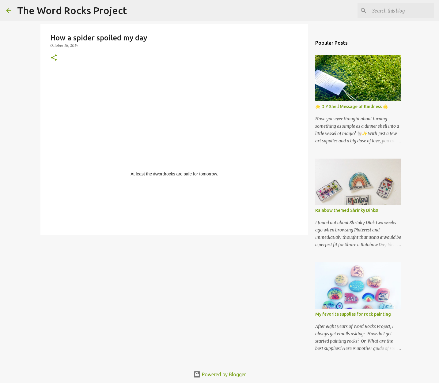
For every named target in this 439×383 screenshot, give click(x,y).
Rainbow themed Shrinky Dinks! (346, 210)
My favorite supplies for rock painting (353, 314)
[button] (54, 58)
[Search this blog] (402, 10)
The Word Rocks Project (72, 10)
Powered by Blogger (219, 374)
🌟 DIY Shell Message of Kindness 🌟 (351, 106)
